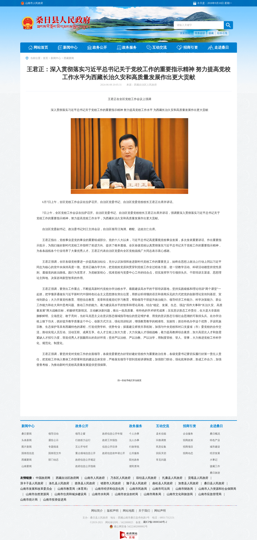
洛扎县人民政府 (59, 483)
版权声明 (112, 510)
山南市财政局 (184, 488)
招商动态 (188, 453)
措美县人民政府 (85, 483)
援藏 (211, 33)
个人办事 (134, 434)
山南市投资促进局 (54, 499)
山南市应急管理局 (209, 494)
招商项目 (188, 447)
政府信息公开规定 (85, 460)
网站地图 (128, 510)
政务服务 (135, 426)
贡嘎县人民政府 (198, 478)
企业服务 (188, 434)
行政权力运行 (82, 440)
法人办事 (134, 440)
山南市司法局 (161, 488)
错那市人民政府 (111, 483)
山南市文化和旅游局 (180, 494)
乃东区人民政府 (120, 478)
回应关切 (161, 453)
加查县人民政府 (188, 483)
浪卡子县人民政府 (31, 483)
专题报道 (53, 447)
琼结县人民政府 (146, 478)
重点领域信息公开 (85, 453)
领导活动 (53, 434)
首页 (45, 58)
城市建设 (215, 447)
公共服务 (134, 453)
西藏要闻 (26, 460)
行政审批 (134, 447)
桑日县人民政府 (214, 483)
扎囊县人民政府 (172, 478)
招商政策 (188, 440)
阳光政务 (134, 460)
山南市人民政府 (95, 478)
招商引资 (189, 426)
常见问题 (161, 460)
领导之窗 (80, 434)
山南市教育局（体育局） (73, 488)
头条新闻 (26, 440)
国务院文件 (54, 453)
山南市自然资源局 (37, 494)
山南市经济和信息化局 (109, 488)
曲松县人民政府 (162, 483)
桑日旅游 (215, 473)
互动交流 (162, 426)
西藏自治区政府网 (67, 478)
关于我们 (144, 510)
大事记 (213, 460)
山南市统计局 (29, 499)
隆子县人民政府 (136, 483)
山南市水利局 (100, 494)
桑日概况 (215, 434)
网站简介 (97, 510)
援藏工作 (215, 466)
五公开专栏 (81, 447)
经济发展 (215, 453)
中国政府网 (43, 478)
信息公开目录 (109, 447)
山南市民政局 (138, 488)
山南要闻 (26, 466)
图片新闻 (26, 447)
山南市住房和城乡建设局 (70, 494)
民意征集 (161, 447)
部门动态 (53, 460)
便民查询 (134, 466)
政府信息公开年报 (112, 434)
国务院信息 (27, 453)
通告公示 (53, 440)
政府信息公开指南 (85, 466)
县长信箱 (161, 434)
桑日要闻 (26, 434)
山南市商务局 (152, 494)
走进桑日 (216, 426)
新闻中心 (56, 58)
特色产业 (215, 440)
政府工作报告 (109, 440)
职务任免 (222, 33)
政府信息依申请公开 (113, 453)
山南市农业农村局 (126, 494)
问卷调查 (161, 440)
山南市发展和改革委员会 (36, 488)
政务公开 (81, 426)
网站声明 (160, 510)
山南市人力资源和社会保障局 (217, 488)
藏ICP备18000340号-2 (155, 522)
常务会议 (200, 33)
